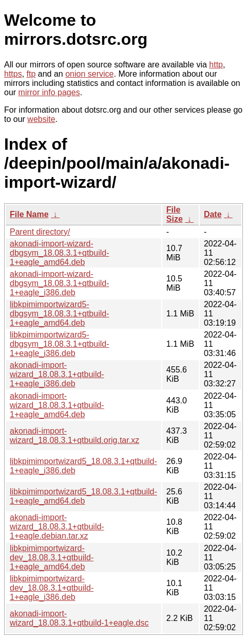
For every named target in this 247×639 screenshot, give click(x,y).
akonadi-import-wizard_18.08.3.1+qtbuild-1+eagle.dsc (79, 618)
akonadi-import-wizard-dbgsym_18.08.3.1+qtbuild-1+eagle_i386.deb (59, 283)
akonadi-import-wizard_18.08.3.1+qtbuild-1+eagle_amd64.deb (57, 405)
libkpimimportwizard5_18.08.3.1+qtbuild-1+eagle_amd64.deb (83, 496)
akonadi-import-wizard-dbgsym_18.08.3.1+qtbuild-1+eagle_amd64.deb (59, 253)
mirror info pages (49, 92)
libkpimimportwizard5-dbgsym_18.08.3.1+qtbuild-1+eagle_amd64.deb (59, 313)
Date (213, 214)
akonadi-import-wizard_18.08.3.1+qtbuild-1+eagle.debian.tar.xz (57, 526)
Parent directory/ (40, 231)
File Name (29, 214)
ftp (31, 73)
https (13, 73)
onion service (89, 73)
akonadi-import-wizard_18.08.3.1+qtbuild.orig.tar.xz (74, 436)
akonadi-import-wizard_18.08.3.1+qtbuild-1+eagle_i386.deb (57, 374)
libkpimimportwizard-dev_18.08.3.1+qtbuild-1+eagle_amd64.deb (51, 557)
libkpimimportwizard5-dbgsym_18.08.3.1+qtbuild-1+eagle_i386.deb (59, 344)
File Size (174, 214)
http (216, 64)
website (41, 119)
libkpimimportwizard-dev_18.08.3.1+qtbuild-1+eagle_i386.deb (51, 587)
